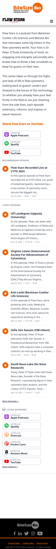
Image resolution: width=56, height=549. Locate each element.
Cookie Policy (28, 543)
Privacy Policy (14, 543)
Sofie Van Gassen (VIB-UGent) (30, 330)
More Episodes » (10, 401)
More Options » (10, 466)
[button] (5, 169)
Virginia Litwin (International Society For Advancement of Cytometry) (30, 254)
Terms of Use (42, 543)
